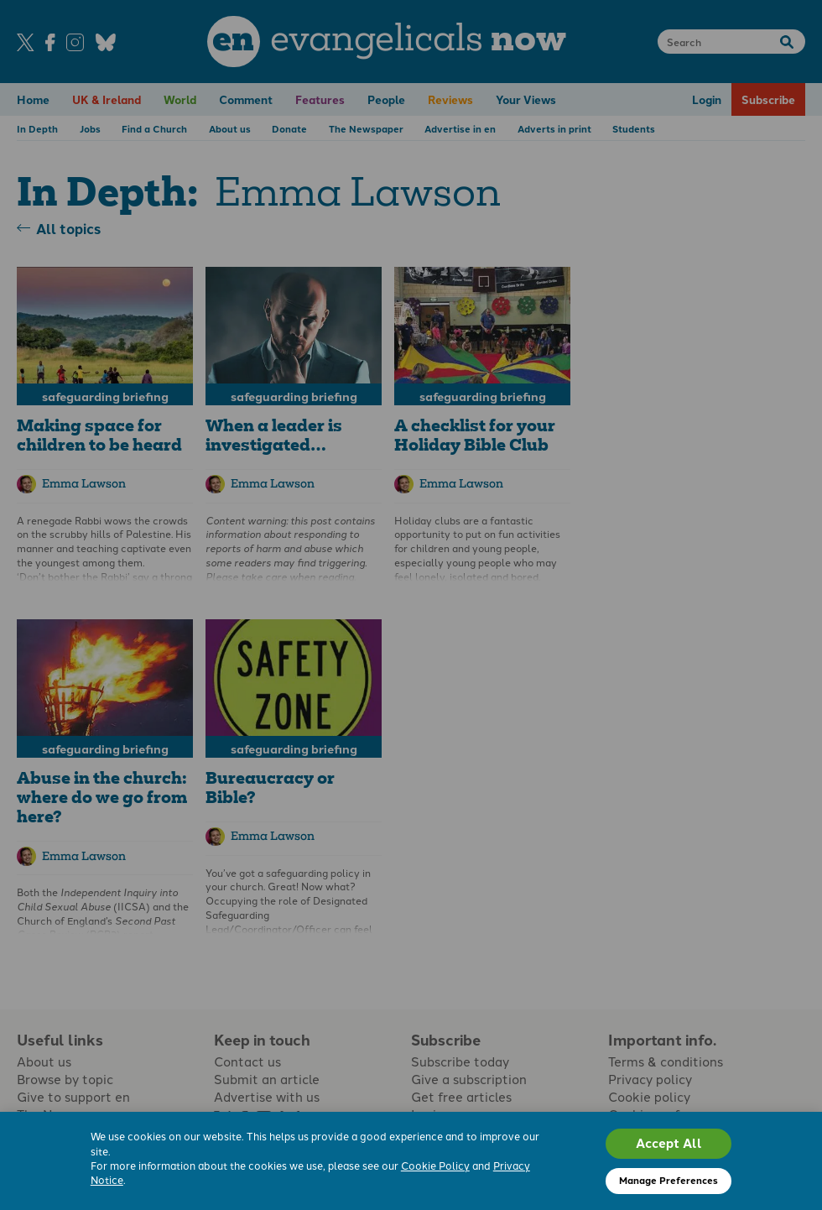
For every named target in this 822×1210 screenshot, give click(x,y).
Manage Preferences (668, 1180)
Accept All (669, 1143)
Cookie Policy (435, 1165)
